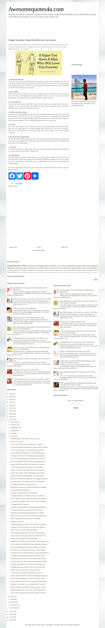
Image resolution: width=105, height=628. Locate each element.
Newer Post (13, 247)
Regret (9, 272)
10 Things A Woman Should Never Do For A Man (26, 510)
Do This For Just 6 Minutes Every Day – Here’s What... (28, 550)
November (14, 422)
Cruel (58, 272)
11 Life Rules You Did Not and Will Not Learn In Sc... (28, 573)
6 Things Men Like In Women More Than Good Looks (30, 338)
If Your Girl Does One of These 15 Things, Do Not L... (28, 450)
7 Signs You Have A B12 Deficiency (24, 308)
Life (57, 268)
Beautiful (53, 266)
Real (70, 270)
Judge (68, 272)
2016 (11, 611)
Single (13, 272)
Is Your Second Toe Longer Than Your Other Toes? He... (29, 536)
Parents (96, 270)
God (38, 268)
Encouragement (92, 266)
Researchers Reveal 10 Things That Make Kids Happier (29, 487)
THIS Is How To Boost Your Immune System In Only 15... (29, 593)
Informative (66, 268)
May (12, 596)
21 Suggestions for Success (20, 504)
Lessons (89, 268)
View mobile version (38, 250)
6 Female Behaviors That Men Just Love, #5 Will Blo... (28, 496)
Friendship (10, 270)
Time (92, 272)
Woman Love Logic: (17, 441)
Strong (53, 268)
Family (60, 268)
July (12, 433)
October (14, 425)
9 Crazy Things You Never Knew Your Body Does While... (29, 561)
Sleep (43, 272)
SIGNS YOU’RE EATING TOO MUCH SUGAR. (75, 351)
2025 (11, 396)
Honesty (15, 270)
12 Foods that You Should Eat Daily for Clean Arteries (28, 481)
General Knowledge (36, 266)
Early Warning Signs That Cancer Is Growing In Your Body (32, 299)
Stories (47, 266)
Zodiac (73, 268)
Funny (29, 268)
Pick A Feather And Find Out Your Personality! (25, 518)
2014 (11, 617)
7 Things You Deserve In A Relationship (23, 484)
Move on (36, 272)
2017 (11, 419)
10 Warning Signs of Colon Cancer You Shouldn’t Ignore (31, 379)
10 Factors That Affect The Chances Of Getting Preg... (28, 564)
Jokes (64, 266)
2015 (11, 614)
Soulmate (56, 270)
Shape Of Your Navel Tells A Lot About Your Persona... (28, 464)
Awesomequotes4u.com (36, 9)
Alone (84, 268)
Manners (32, 272)
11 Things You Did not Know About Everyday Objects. (28, 456)
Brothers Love (19, 272)
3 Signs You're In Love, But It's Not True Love (25, 570)
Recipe (89, 272)
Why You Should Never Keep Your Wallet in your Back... (29, 547)
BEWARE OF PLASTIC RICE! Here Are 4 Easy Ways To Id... (30, 541)
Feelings (39, 270)
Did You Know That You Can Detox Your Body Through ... (29, 558)
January (14, 608)
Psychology (22, 270)
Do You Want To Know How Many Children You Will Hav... (29, 498)
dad (82, 270)
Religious (95, 268)
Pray (85, 272)
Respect (31, 270)
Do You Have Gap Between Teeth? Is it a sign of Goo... (28, 578)
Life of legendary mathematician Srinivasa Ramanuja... (28, 533)
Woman (48, 268)
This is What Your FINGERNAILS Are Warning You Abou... (29, 544)
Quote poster (13, 265)
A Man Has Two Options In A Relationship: (24, 538)
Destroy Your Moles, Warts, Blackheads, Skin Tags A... (28, 473)
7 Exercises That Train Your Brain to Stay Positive (27, 467)
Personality (50, 270)
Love (59, 266)
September (14, 427)
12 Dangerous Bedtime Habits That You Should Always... (29, 501)
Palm (40, 272)
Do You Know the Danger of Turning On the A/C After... (28, 458)
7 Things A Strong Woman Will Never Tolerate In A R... (28, 556)
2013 (11, 620)
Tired (78, 270)
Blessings (49, 272)
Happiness (11, 268)
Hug (65, 272)
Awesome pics (21, 268)
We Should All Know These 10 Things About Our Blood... (29, 581)
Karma (71, 272)
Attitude (42, 268)
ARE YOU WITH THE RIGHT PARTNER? (24, 530)
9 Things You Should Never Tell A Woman (24, 493)
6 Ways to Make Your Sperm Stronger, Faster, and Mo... (29, 587)
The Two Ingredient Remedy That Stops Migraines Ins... (29, 461)
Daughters (90, 270)
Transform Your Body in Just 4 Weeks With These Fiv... (28, 584)
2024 (11, 399)
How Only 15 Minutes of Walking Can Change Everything (29, 478)
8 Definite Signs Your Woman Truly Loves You (25, 439)
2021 (11, 408)
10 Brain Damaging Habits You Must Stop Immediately (28, 507)
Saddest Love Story (17, 521)
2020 (11, 411)
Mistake (82, 272)
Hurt (27, 270)
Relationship (80, 266)
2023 (11, 402)
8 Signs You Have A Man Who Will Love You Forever (28, 470)
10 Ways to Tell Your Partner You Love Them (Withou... (28, 527)
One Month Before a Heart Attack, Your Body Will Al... (28, 476)
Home (39, 247)
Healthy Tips (26, 272)
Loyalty (78, 272)
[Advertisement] (43, 28)
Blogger (77, 625)
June (13, 436)
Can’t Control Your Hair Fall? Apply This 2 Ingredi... (27, 444)
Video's (96, 272)
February (14, 605)
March (13, 602)
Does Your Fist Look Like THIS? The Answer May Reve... (29, 516)
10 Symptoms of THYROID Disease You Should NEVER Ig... (30, 553)
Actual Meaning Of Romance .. (20, 490)
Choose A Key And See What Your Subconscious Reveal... (29, 447)
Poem (44, 270)
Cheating (54, 272)
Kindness (79, 268)
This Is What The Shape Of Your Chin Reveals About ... (28, 453)
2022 (11, 405)
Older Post (64, 247)
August (13, 430)
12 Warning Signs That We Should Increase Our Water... (29, 524)
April (12, 599)
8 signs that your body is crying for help (25, 370)
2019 (11, 414)
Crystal (62, 272)
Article (15, 186)
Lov (75, 272)
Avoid (85, 270)
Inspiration (71, 266)
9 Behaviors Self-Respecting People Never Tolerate (27, 513)
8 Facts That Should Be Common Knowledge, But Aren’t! (29, 575)
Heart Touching (64, 270)
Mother (34, 268)
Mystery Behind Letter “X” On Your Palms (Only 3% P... (28, 590)
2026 (11, 394)
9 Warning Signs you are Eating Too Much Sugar (29, 317)
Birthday (74, 270)
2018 (11, 416)
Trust (35, 270)
